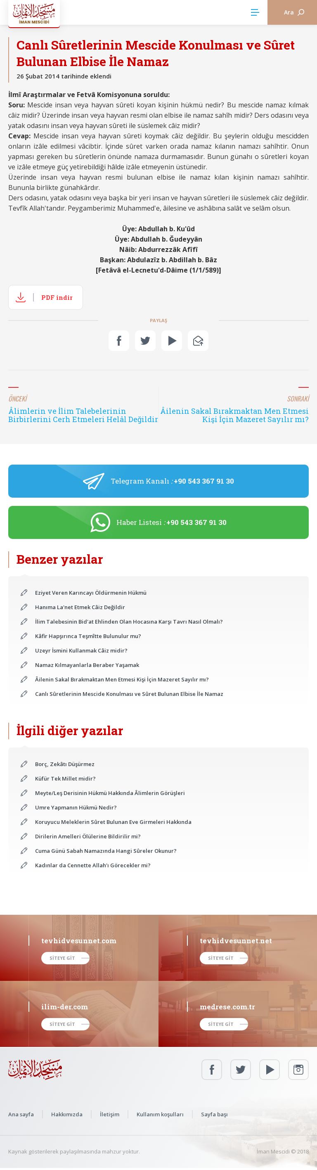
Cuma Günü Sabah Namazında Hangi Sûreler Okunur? (106, 850)
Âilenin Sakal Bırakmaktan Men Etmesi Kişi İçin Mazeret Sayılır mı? (122, 679)
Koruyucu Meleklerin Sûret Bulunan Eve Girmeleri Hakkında (113, 822)
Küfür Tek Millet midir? (65, 778)
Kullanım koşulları (160, 1114)
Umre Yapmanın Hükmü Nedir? (76, 807)
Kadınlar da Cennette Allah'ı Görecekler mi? (93, 865)
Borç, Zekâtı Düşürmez (65, 764)
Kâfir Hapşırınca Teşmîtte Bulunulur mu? (88, 636)
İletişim (109, 1114)
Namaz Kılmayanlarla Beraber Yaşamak (87, 665)
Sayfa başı (214, 1114)
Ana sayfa (21, 1114)
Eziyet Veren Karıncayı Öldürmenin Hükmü (91, 592)
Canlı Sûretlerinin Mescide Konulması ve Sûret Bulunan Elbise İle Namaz (129, 694)
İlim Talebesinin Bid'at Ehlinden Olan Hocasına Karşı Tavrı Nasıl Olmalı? (129, 621)
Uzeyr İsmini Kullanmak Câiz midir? (81, 650)
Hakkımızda (67, 1114)
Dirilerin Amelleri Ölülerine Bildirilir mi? (88, 836)
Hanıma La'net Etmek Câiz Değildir (80, 607)
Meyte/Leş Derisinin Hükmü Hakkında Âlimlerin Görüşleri (110, 793)
